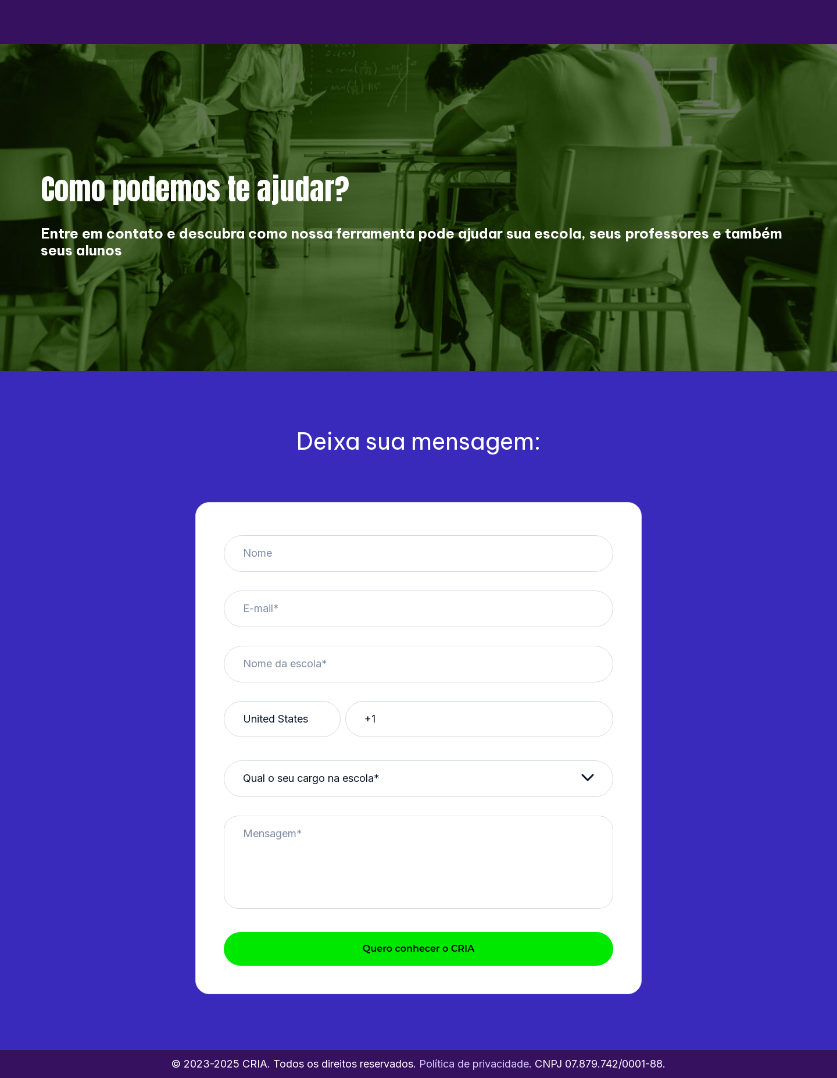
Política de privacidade (474, 1064)
